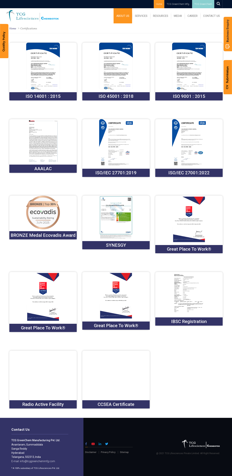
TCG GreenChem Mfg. (178, 4)
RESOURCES (160, 16)
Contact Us (211, 16)
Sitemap (124, 452)
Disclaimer (90, 452)
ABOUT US (122, 16)
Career (192, 16)
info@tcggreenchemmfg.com (37, 461)
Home (159, 4)
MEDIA (178, 16)
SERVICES (141, 16)
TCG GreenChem (203, 4)
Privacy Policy (108, 452)
